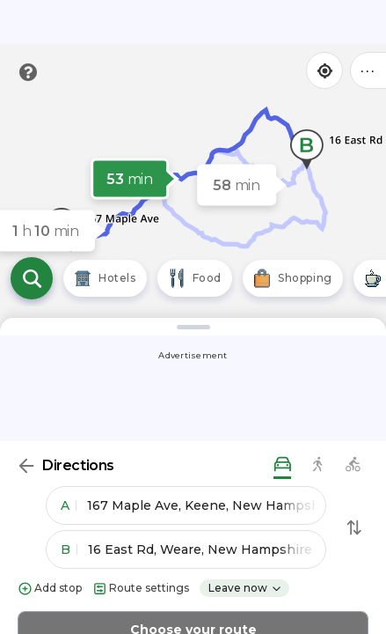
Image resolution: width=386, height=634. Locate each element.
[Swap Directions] (354, 527)
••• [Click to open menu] (368, 70)
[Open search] (32, 278)
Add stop (50, 588)
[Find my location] (324, 70)
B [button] (69, 549)
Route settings (140, 588)
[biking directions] (352, 465)
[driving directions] (282, 465)
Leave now (245, 587)
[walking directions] (317, 465)
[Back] (26, 466)
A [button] (68, 505)
